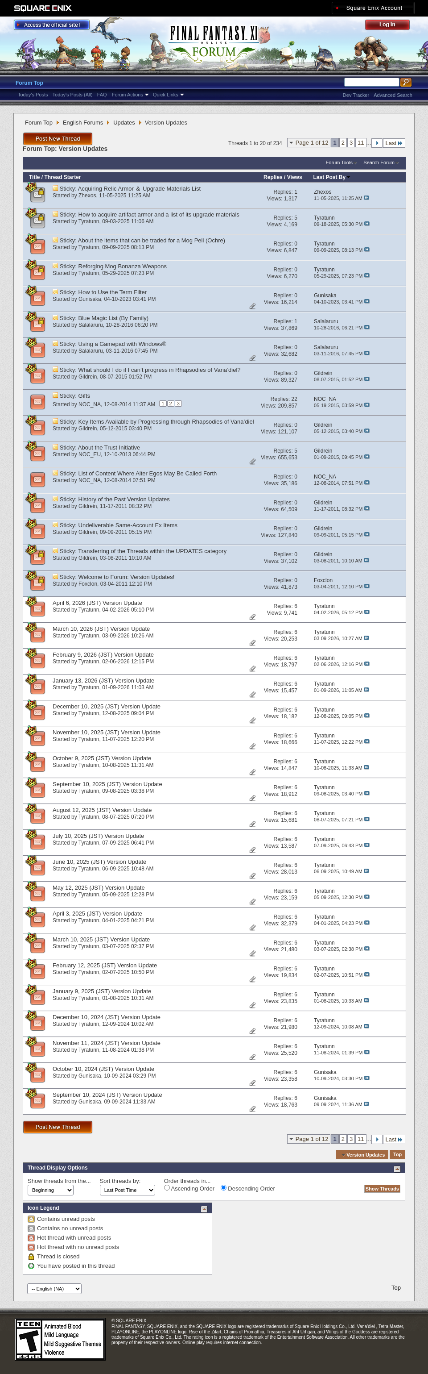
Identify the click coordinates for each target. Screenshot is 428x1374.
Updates (124, 122)
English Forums (83, 122)
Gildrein (87, 377)
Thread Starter (62, 177)
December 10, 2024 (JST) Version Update (106, 1017)
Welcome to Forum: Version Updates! (126, 577)
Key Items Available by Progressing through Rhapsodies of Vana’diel (166, 421)
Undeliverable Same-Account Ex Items (128, 525)
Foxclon (87, 584)
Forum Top (29, 83)
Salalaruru (90, 325)
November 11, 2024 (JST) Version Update (106, 1043)
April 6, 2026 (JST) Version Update (97, 603)
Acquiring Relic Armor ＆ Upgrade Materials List (139, 188)
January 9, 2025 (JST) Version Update (102, 991)
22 (294, 399)
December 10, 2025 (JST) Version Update (106, 706)
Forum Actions (127, 94)
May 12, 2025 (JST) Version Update (99, 887)
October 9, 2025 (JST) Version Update (102, 758)
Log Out (392, 26)
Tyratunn (88, 221)
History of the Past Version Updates (124, 499)
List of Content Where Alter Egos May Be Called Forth (147, 473)
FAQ (102, 94)
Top (397, 1154)
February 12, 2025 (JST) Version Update (105, 965)
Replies (273, 177)
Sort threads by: (120, 1181)
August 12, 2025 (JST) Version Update (102, 810)
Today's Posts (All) (73, 94)
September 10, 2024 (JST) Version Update (107, 1094)
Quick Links (165, 94)
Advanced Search (393, 95)
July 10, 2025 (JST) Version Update (98, 836)
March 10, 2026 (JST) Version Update (101, 628)
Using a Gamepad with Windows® (122, 344)
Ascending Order (189, 1188)
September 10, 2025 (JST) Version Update (107, 784)
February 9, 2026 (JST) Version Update (103, 654)
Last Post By (332, 177)
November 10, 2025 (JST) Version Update (106, 732)
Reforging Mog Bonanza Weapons (122, 266)
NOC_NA (89, 404)
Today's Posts (33, 94)
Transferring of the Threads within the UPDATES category (152, 551)
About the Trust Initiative (109, 447)
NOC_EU (89, 454)
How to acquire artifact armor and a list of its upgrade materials (158, 214)
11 (361, 142)
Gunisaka (89, 299)
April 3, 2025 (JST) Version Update (97, 913)
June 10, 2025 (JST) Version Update (99, 861)
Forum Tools (339, 162)
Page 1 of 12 (312, 142)
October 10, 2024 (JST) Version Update (103, 1069)
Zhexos (87, 195)
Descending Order (248, 1188)
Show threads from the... (59, 1181)
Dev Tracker (356, 95)
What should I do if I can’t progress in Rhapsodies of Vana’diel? (159, 369)
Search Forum (379, 162)
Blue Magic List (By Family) (113, 318)
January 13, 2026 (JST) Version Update (103, 680)
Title (34, 177)
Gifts (84, 395)
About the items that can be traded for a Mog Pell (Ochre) (151, 240)
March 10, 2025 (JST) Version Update (101, 939)
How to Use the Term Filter (112, 292)
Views (294, 177)
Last (394, 143)
